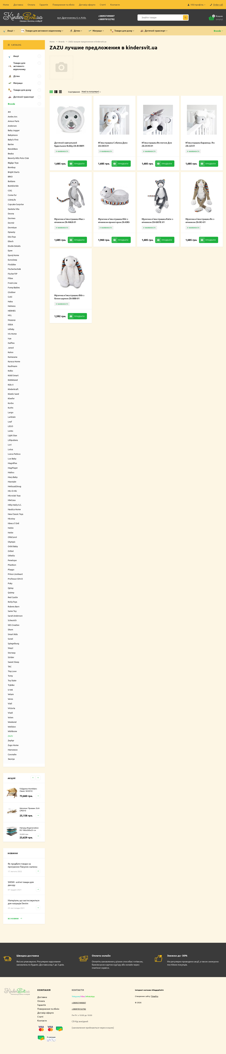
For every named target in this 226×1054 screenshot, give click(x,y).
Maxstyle (12, 481)
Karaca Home (14, 361)
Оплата (31, 4)
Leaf (10, 421)
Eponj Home (13, 255)
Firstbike (12, 264)
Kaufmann (12, 366)
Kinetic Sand (13, 393)
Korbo (11, 403)
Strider (11, 657)
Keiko (10, 370)
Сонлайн (12, 754)
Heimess (12, 306)
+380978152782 (106, 19)
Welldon (12, 726)
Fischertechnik (14, 269)
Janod (11, 347)
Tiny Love (12, 671)
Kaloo (10, 352)
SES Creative (13, 625)
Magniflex (12, 463)
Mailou (11, 472)
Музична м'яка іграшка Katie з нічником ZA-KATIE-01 (157, 220)
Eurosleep (12, 259)
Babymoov (13, 135)
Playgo (11, 569)
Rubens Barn (13, 606)
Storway (11, 652)
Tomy (10, 675)
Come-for (12, 195)
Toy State (12, 680)
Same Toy (12, 611)
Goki (10, 296)
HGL (10, 315)
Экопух (11, 759)
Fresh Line (12, 283)
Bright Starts (13, 172)
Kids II (10, 384)
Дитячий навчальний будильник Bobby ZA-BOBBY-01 (69, 145)
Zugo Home (13, 745)
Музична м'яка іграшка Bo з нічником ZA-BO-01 (200, 220)
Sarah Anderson (15, 615)
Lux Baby (12, 458)
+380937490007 (106, 15)
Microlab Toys (14, 495)
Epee (10, 250)
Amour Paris (13, 121)
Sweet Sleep (13, 662)
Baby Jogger (14, 130)
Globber (12, 292)
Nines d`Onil (13, 523)
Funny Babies (14, 287)
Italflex (11, 343)
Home (6, 4)
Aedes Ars (12, 116)
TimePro (154, 996)
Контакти (115, 4)
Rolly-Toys (12, 601)
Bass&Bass (13, 148)
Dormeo (11, 218)
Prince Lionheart (15, 574)
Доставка (18, 4)
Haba (10, 301)
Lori (9, 444)
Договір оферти (87, 4)
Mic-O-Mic (12, 490)
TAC (9, 666)
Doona (11, 213)
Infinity (11, 329)
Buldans (11, 181)
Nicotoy (11, 518)
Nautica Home (14, 509)
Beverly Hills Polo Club (18, 158)
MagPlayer (13, 467)
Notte (10, 532)
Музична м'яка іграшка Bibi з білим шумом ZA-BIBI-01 (69, 297)
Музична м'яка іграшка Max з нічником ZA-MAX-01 (69, 220)
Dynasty (11, 232)
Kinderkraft (13, 389)
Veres (10, 699)
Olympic (11, 541)
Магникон (13, 749)
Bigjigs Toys (13, 162)
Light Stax (12, 435)
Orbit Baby (13, 546)
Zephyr (11, 740)
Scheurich (12, 620)
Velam (11, 694)
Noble (10, 527)
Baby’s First (13, 139)
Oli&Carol (12, 537)
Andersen (12, 125)
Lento (10, 430)
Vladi (10, 712)
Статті (103, 4)
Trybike (11, 685)
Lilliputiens (13, 440)
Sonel (10, 638)
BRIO (10, 176)
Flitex (10, 278)
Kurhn (10, 407)
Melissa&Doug (14, 486)
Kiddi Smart (13, 375)
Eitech (10, 241)
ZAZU (10, 736)
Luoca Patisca (14, 453)
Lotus (10, 449)
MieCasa (12, 500)
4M (9, 111)
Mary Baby (12, 477)
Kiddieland (13, 380)
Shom (10, 629)
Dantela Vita (13, 209)
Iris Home (12, 333)
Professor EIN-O (15, 578)
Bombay (11, 167)
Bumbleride (13, 185)
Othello (11, 555)
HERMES (12, 310)
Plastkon (12, 564)
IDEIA (10, 324)
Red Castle (13, 597)
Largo (10, 412)
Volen (10, 717)
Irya (9, 338)
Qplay (10, 588)
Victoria (11, 708)
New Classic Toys (15, 514)
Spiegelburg (13, 643)
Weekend (12, 722)
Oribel (11, 551)
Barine (11, 144)
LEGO (10, 426)
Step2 (10, 648)
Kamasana (12, 357)
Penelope (12, 560)
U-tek (10, 689)
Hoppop (12, 320)
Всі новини (15, 919)
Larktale (12, 417)
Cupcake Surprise (16, 204)
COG (10, 190)
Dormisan (12, 227)
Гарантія (44, 4)
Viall (10, 703)
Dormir (11, 222)
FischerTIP (12, 273)
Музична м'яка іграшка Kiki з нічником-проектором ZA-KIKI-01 (114, 222)
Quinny (11, 592)
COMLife (12, 199)
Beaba (11, 153)
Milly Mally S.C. (15, 504)
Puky (10, 583)
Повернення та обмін (63, 4)
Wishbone (12, 731)
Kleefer (11, 398)
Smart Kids (13, 634)
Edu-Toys (12, 236)
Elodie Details (14, 246)
